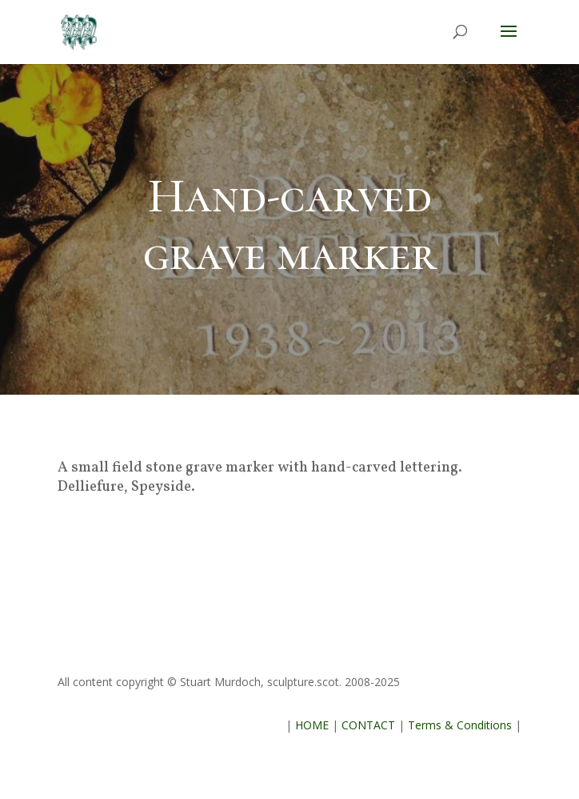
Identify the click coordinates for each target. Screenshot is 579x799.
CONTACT (368, 725)
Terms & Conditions (460, 725)
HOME (312, 725)
